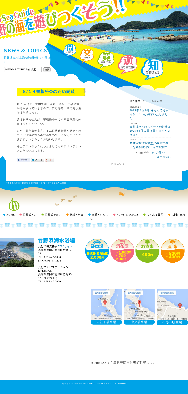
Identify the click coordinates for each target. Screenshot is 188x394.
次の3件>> (158, 152)
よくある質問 (155, 214)
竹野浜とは (30, 214)
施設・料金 (77, 214)
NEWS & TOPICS (30, 183)
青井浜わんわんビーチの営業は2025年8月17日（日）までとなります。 (150, 130)
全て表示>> (164, 157)
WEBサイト (65, 246)
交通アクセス (100, 214)
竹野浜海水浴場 (94, 10)
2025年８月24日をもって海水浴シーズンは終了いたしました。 (149, 114)
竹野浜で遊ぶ (53, 214)
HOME (10, 214)
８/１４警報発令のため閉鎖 (53, 183)
